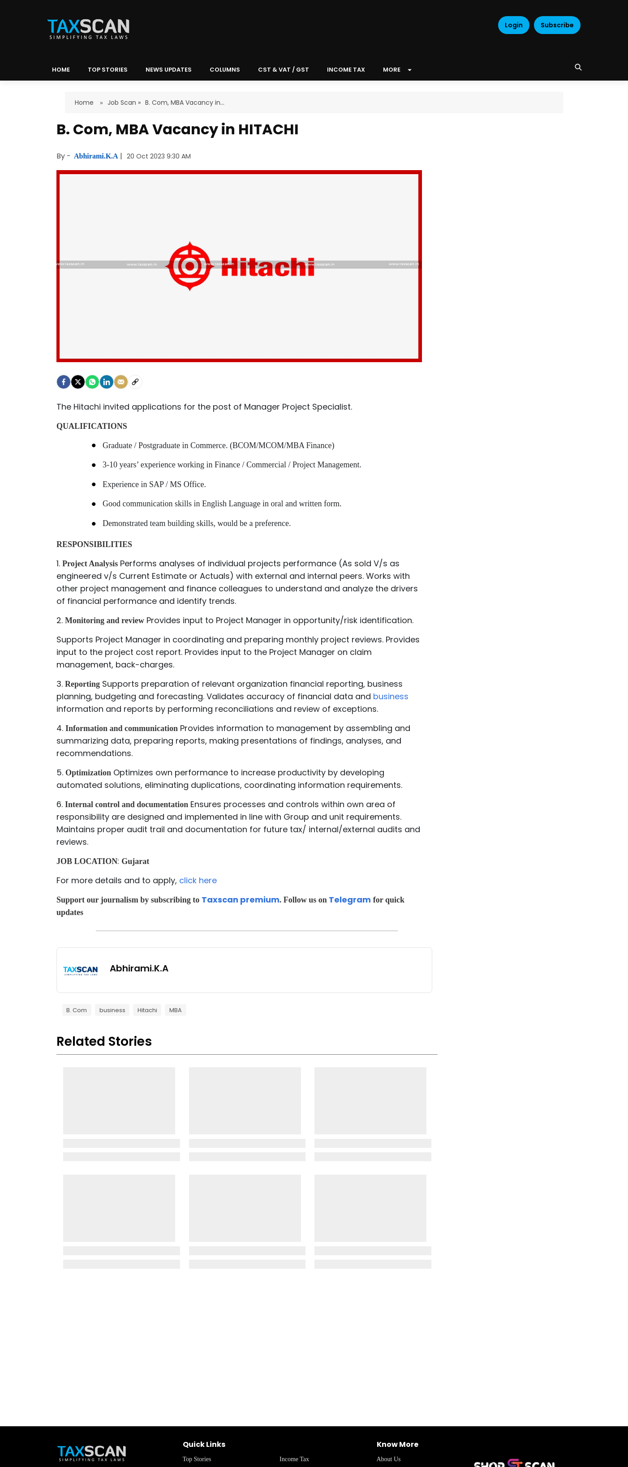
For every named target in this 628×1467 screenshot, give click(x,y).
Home (85, 102)
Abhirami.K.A (97, 156)
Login (514, 25)
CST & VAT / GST (283, 69)
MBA (175, 1010)
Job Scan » (124, 102)
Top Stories (108, 69)
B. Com (76, 1010)
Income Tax (346, 69)
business (391, 696)
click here (198, 880)
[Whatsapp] (92, 382)
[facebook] (63, 382)
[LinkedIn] (106, 382)
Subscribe (557, 25)
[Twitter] (78, 382)
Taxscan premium (241, 899)
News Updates (169, 69)
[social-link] (135, 382)
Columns (225, 69)
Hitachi (147, 1010)
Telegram (350, 899)
